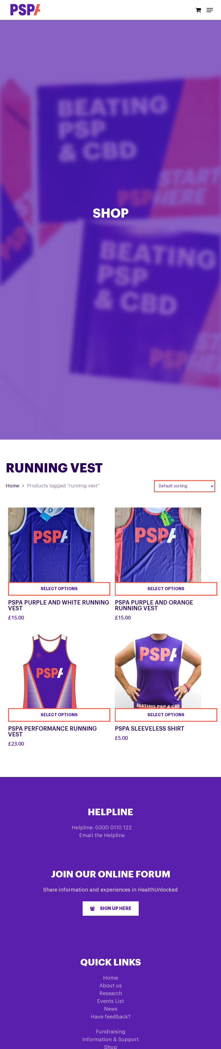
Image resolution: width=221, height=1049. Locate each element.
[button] (111, 908)
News (110, 1009)
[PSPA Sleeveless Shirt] (158, 677)
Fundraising (110, 1031)
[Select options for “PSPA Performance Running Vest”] (59, 715)
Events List (110, 1001)
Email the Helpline (102, 835)
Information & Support (110, 1039)
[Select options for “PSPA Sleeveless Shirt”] (166, 715)
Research (110, 993)
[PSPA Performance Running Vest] (51, 677)
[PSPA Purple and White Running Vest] (51, 551)
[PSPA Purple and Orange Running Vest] (158, 551)
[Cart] (198, 9)
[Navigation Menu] (210, 10)
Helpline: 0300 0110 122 (102, 827)
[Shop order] (184, 486)
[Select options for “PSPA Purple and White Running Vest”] (59, 589)
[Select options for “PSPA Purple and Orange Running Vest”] (166, 589)
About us (110, 985)
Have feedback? (111, 1016)
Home (12, 485)
